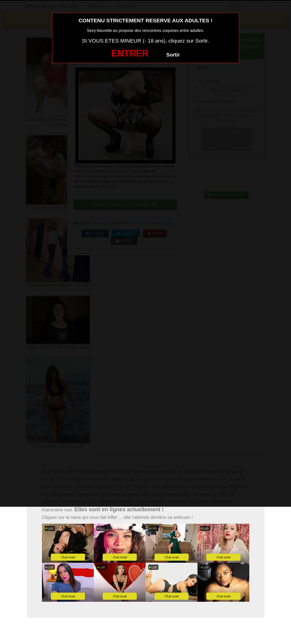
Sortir (173, 55)
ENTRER (130, 53)
